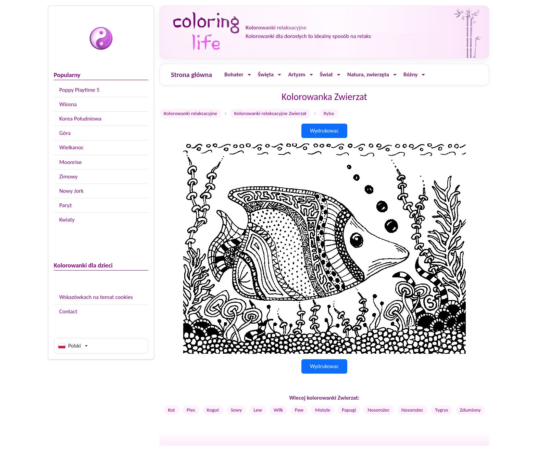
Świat (326, 74)
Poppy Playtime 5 (79, 89)
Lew (257, 410)
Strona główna (191, 75)
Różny (410, 74)
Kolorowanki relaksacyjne (190, 113)
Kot (171, 410)
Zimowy (68, 176)
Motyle (322, 410)
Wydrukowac (324, 130)
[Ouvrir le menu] (249, 75)
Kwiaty (67, 219)
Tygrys (441, 410)
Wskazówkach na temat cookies (96, 297)
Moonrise (70, 162)
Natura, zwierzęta (368, 74)
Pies (191, 410)
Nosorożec (378, 410)
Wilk (278, 410)
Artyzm (296, 74)
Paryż (65, 205)
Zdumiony (470, 410)
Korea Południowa (80, 118)
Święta (266, 74)
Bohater (233, 74)
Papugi (349, 410)
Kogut (213, 410)
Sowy (236, 410)
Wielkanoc (71, 147)
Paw (299, 410)
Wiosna (68, 104)
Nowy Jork (71, 191)
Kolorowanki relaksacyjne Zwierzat (270, 113)
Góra (65, 133)
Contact (68, 311)
